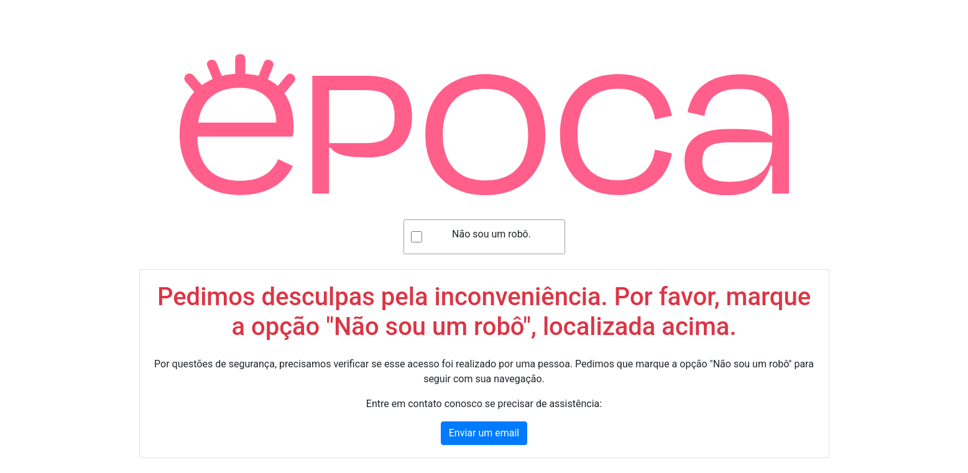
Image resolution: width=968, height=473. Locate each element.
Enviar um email (484, 433)
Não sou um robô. (491, 234)
